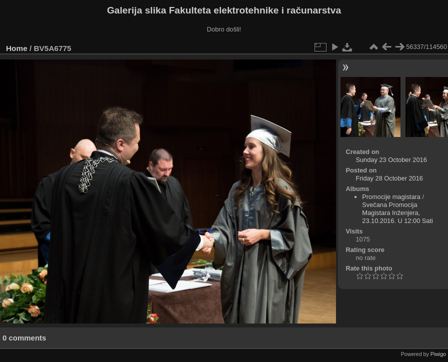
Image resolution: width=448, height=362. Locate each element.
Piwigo (438, 354)
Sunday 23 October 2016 (391, 160)
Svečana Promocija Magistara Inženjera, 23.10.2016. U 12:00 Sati (397, 212)
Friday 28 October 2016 (389, 178)
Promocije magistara (391, 196)
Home (17, 48)
